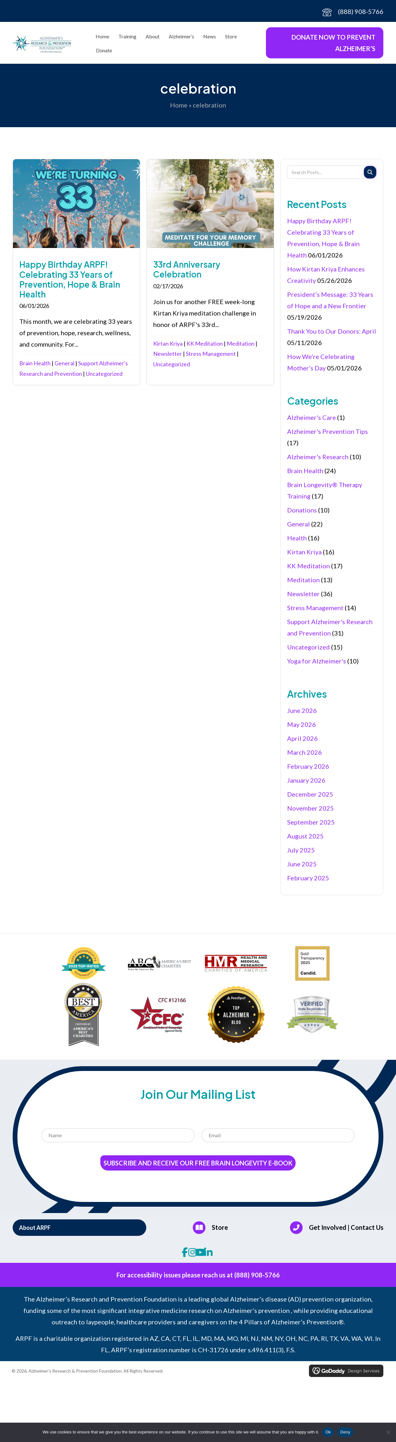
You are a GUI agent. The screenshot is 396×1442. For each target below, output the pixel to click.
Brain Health (35, 363)
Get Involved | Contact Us (346, 1227)
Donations (302, 510)
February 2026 (308, 766)
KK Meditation (204, 343)
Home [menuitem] (102, 36)
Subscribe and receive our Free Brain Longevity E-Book (198, 1163)
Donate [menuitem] (104, 50)
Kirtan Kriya (168, 343)
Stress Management (211, 353)
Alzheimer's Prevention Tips (327, 431)
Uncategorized (104, 373)
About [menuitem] (153, 36)
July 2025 (301, 850)
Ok (328, 1432)
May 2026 (301, 724)
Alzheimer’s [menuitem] (181, 36)
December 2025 (310, 794)
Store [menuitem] (231, 36)
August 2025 (305, 836)
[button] (79, 1227)
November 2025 (310, 808)
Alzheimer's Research (318, 456)
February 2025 (308, 878)
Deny (345, 1432)
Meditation (241, 343)
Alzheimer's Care (311, 417)
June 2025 (302, 864)
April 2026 (302, 738)
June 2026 (302, 710)
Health (297, 538)
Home (178, 105)
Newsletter (167, 353)
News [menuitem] (209, 36)
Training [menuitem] (127, 36)
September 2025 (311, 822)
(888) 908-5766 (360, 11)
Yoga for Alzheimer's (316, 661)
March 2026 (304, 752)
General (64, 363)
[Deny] (388, 1432)
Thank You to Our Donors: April (331, 331)
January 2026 (306, 780)
